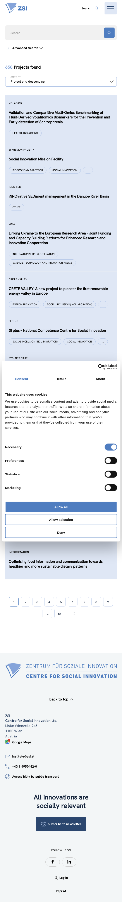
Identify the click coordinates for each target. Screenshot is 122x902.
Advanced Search (24, 48)
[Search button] (109, 33)
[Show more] (88, 170)
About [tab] (100, 379)
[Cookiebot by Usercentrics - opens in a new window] (98, 367)
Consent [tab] (21, 379)
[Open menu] (111, 8)
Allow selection (61, 519)
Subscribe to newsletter (61, 824)
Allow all (61, 507)
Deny (61, 532)
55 (60, 614)
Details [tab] (61, 379)
